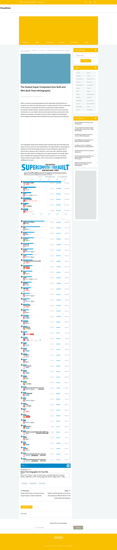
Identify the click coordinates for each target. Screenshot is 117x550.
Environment (90, 85)
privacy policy (58, 537)
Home (21, 2)
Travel (88, 106)
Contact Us (41, 2)
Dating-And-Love (91, 79)
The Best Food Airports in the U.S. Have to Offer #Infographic (84, 135)
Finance (89, 88)
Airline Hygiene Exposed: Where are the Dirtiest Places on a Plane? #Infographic (84, 157)
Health (86, 42)
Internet (78, 97)
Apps (88, 72)
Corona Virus (79, 79)
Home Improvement (91, 94)
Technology (49, 42)
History (78, 94)
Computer (24, 483)
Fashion (78, 88)
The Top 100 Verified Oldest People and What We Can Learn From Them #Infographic (84, 129)
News (37, 42)
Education (89, 82)
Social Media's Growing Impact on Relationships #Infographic (84, 140)
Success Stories (90, 103)
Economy (78, 82)
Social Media (74, 42)
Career (88, 76)
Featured (25, 42)
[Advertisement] (58, 27)
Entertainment (79, 85)
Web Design (90, 109)
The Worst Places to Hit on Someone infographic (84, 151)
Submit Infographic (30, 2)
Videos (78, 109)
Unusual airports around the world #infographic (84, 123)
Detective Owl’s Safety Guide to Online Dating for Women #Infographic (83, 164)
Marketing (78, 100)
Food (77, 91)
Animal (78, 72)
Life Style (89, 97)
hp (31, 469)
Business (62, 42)
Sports (77, 103)
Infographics (33, 483)
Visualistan (60, 546)
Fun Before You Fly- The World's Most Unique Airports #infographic (84, 146)
